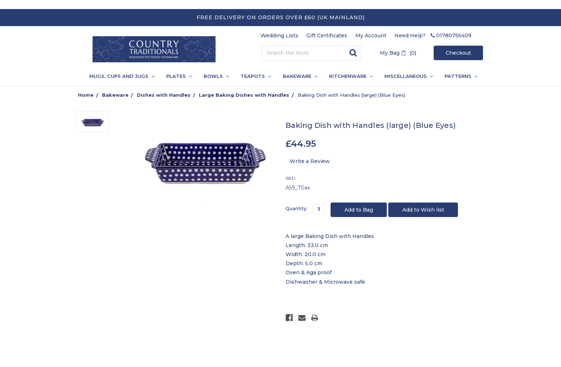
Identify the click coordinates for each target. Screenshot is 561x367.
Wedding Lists (279, 35)
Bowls (216, 76)
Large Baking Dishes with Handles (244, 95)
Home (86, 95)
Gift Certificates (326, 35)
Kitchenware (351, 76)
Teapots (256, 76)
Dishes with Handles (164, 95)
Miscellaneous (408, 76)
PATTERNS (458, 76)
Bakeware (300, 76)
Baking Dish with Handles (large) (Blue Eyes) (351, 95)
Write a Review (310, 161)
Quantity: (296, 208)
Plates (179, 76)
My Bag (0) (398, 53)
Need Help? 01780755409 (432, 35)
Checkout (458, 53)
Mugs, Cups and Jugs (122, 76)
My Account (370, 35)
